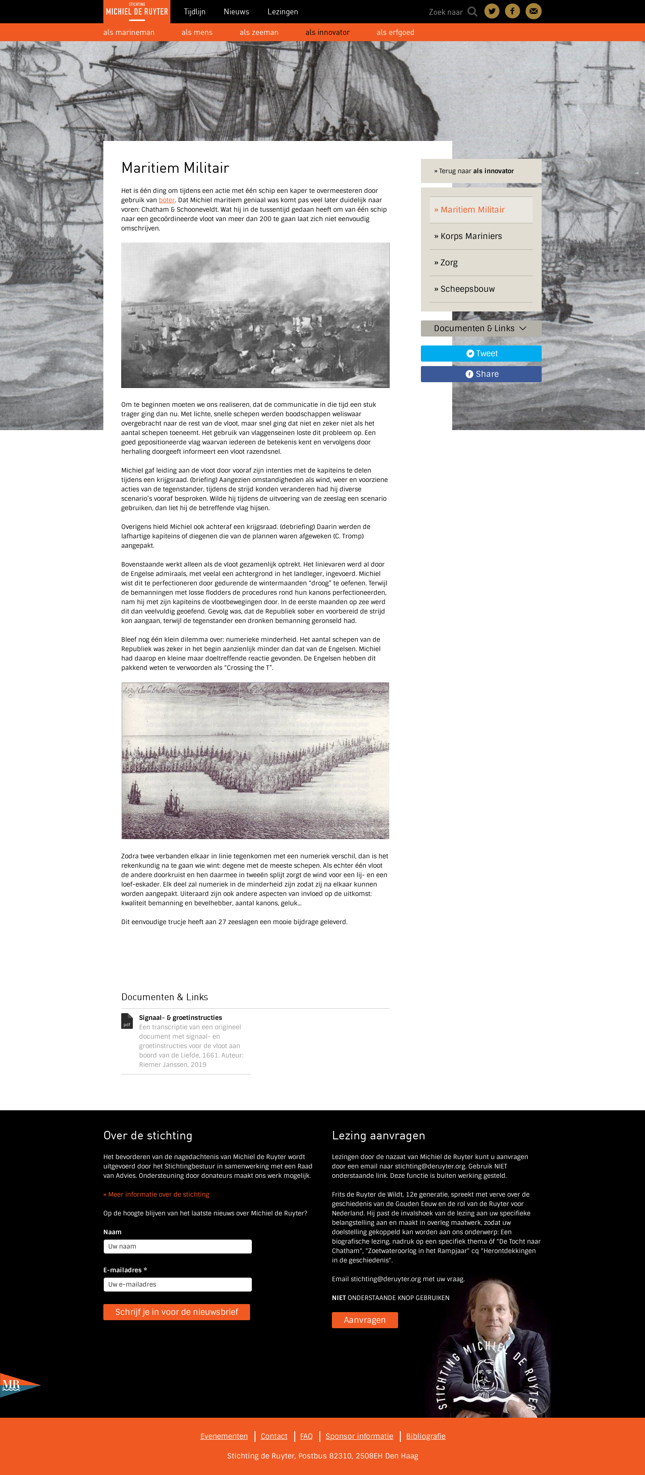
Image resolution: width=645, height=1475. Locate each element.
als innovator (328, 32)
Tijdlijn (195, 11)
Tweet (487, 353)
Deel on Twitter (492, 11)
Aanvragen (365, 1320)
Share (487, 374)
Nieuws (237, 11)
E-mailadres (125, 1270)
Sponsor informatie (359, 1436)
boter (167, 200)
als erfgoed (395, 32)
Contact (534, 11)
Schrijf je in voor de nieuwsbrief (176, 1312)
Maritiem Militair (473, 210)
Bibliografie (426, 1436)
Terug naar (476, 171)
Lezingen (282, 11)
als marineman (129, 32)
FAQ (306, 1436)
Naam (112, 1232)
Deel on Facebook (513, 11)
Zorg (449, 262)
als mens (197, 32)
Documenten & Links (481, 328)
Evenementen (224, 1436)
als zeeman (259, 32)
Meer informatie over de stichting (158, 1194)
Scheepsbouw (468, 289)
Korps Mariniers (471, 236)
